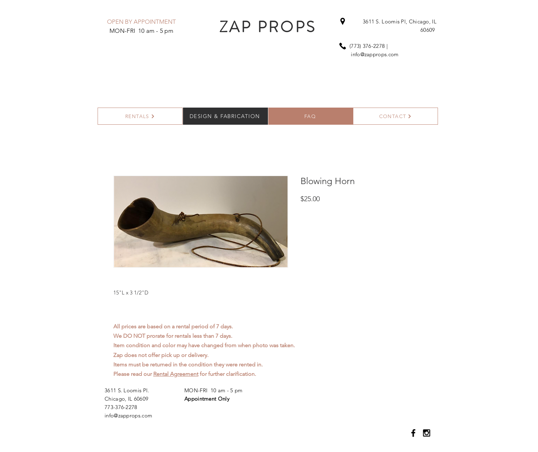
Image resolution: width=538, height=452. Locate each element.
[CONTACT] (395, 116)
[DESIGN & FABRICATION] (225, 116)
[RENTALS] (140, 116)
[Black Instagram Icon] (427, 433)
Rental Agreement (175, 374)
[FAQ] (310, 116)
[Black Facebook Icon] (413, 433)
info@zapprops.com (374, 54)
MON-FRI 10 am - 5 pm (213, 390)
